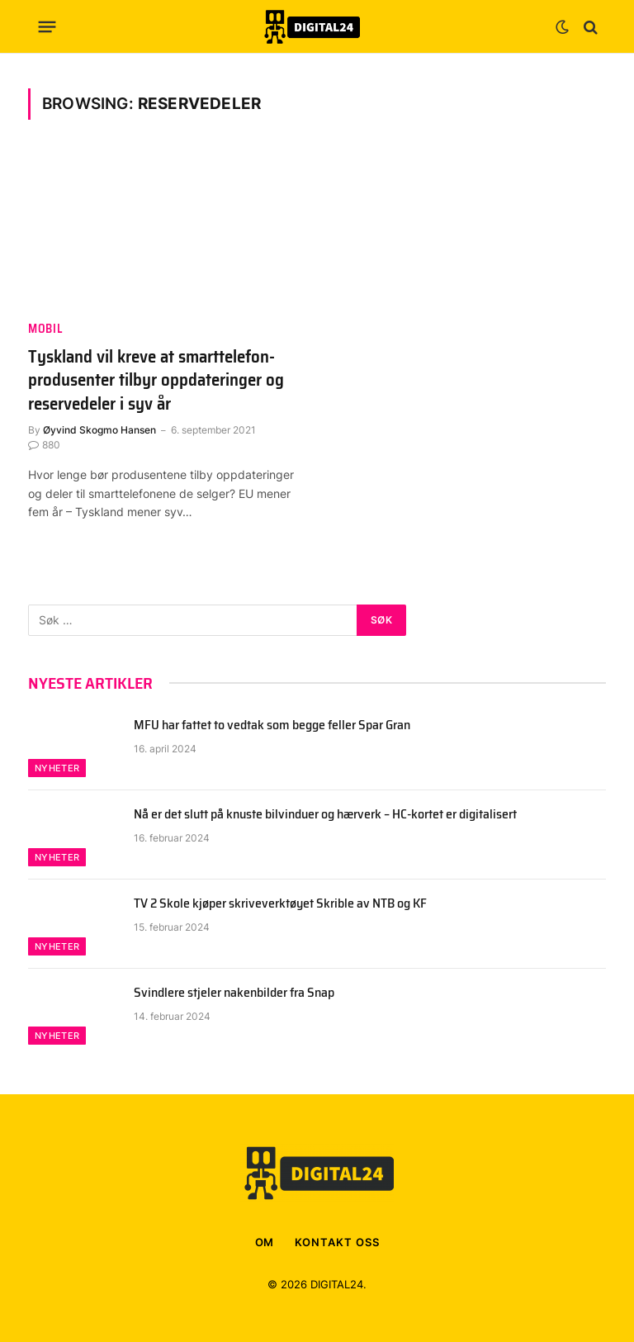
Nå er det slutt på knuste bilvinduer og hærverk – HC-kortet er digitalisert (325, 814)
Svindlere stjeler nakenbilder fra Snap (234, 993)
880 (44, 445)
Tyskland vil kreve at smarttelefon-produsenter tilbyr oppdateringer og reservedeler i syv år (156, 380)
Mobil (45, 329)
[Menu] (47, 27)
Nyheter (57, 768)
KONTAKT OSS (337, 1242)
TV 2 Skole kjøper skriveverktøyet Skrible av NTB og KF (280, 903)
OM (265, 1242)
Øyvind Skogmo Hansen (99, 430)
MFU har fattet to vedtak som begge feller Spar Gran (272, 725)
